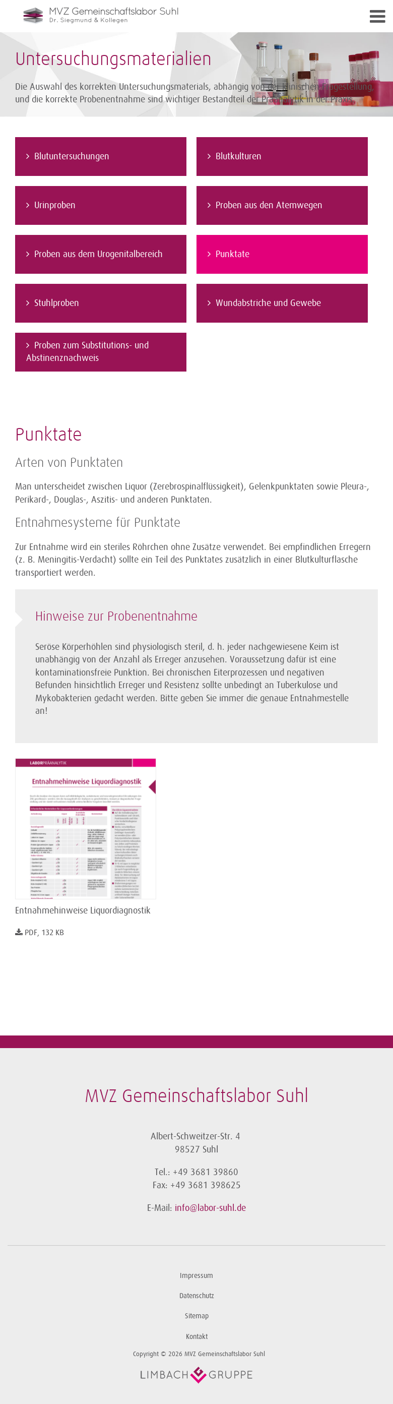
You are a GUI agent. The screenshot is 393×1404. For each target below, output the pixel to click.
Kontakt (197, 1336)
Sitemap (197, 1316)
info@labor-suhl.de (210, 1208)
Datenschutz (196, 1296)
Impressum (196, 1275)
